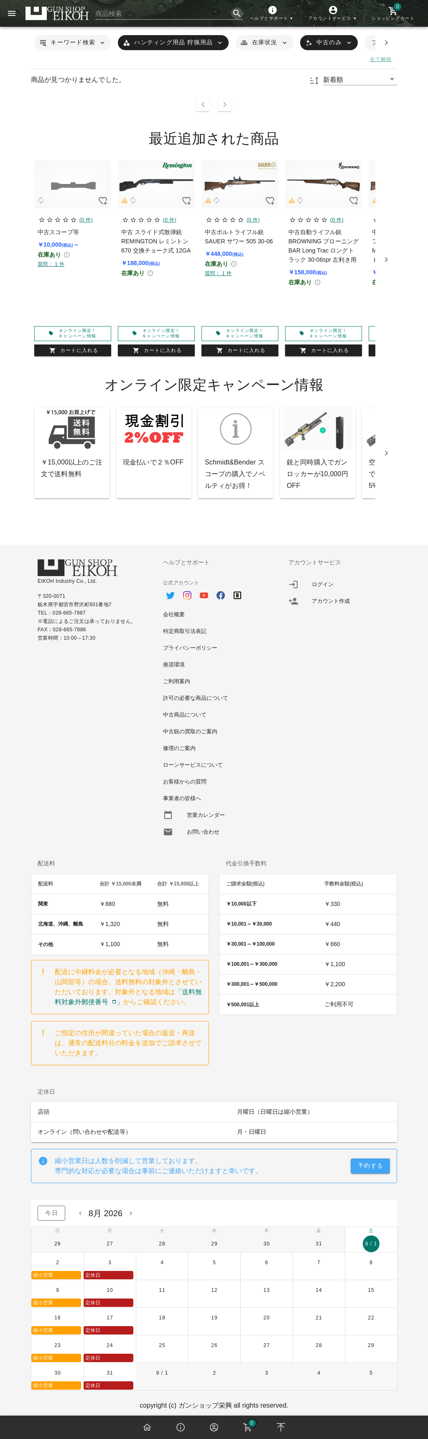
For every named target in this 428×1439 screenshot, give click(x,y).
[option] (214, 591)
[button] (272, 13)
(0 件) (86, 220)
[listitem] (339, 584)
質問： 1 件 (51, 264)
